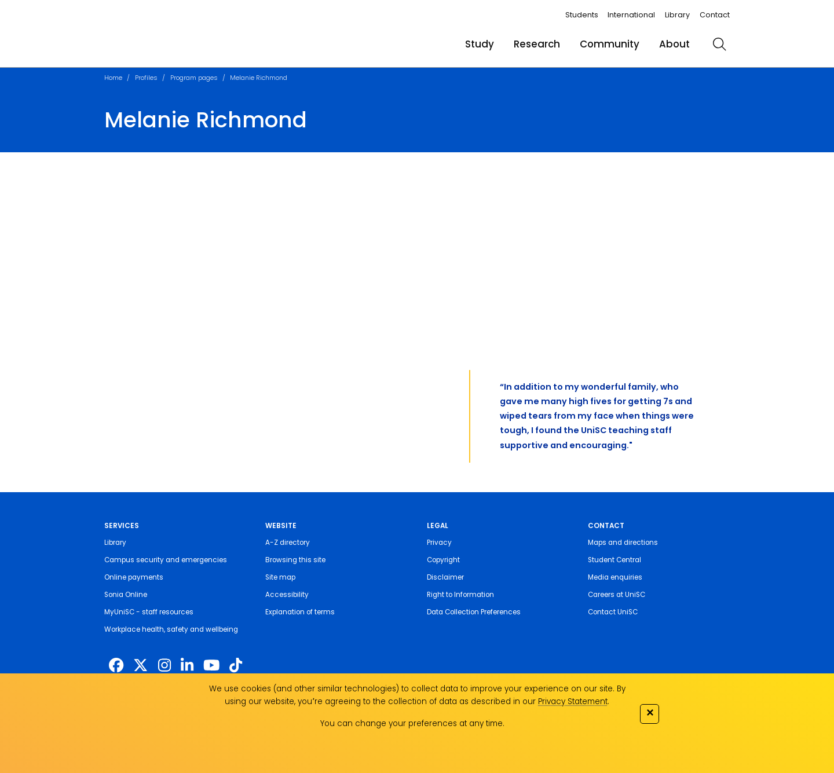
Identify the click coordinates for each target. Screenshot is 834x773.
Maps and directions (623, 542)
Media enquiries (615, 577)
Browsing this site (295, 560)
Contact (715, 15)
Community (609, 44)
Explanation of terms (300, 612)
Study (479, 44)
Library (677, 15)
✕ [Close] (650, 712)
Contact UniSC (613, 612)
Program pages (194, 77)
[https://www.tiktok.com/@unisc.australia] (235, 665)
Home (113, 77)
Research (537, 44)
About (674, 44)
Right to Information (460, 594)
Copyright (443, 560)
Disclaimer (445, 577)
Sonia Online (125, 594)
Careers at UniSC (616, 594)
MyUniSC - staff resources (148, 612)
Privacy (439, 542)
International (631, 15)
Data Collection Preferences (474, 612)
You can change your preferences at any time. (412, 723)
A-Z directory (287, 542)
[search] (719, 44)
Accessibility (287, 594)
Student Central (614, 560)
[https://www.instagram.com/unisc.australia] (164, 665)
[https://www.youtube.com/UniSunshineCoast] (211, 665)
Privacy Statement (573, 701)
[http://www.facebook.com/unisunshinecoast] (116, 665)
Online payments (133, 577)
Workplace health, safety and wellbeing (171, 629)
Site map (280, 577)
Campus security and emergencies (165, 560)
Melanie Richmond (258, 77)
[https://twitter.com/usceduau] (140, 665)
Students (581, 15)
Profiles (146, 77)
